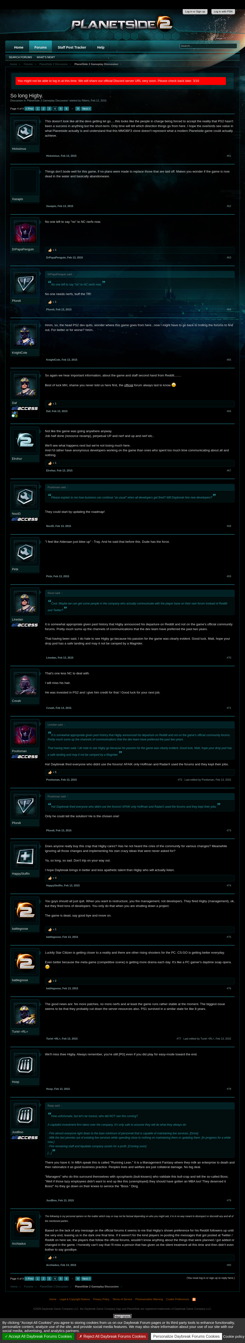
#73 (229, 830)
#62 (229, 206)
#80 (229, 1265)
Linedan (17, 619)
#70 (229, 657)
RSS (194, 1299)
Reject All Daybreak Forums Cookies (112, 1336)
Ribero (85, 100)
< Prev (29, 108)
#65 (229, 359)
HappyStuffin (21, 873)
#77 (179, 1038)
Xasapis (17, 199)
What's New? (46, 57)
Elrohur (17, 458)
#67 (229, 470)
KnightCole (19, 352)
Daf (14, 403)
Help (100, 47)
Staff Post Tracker (72, 47)
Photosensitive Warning (149, 1299)
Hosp (15, 1082)
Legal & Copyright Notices (75, 1299)
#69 (229, 576)
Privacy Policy (101, 1299)
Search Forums (20, 57)
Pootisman (19, 751)
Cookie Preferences (177, 1299)
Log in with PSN (223, 11)
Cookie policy (233, 1336)
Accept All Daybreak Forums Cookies (38, 1336)
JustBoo (17, 1132)
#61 (229, 155)
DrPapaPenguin (23, 249)
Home (18, 47)
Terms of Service (122, 1299)
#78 (229, 1088)
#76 (229, 988)
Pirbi (15, 569)
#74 (229, 885)
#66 (229, 411)
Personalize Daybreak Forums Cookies (186, 1336)
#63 (229, 257)
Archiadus (19, 1243)
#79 (229, 1200)
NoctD (16, 513)
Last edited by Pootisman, (208, 779)
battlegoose (20, 928)
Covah (16, 701)
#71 (229, 707)
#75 (229, 936)
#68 (229, 526)
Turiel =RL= (20, 1031)
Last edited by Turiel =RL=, (207, 1038)
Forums (40, 47)
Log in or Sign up (195, 11)
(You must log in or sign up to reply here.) (211, 1277)
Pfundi (16, 300)
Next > (86, 108)
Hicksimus (19, 149)
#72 (180, 779)
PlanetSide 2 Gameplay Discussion (47, 100)
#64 (229, 309)
